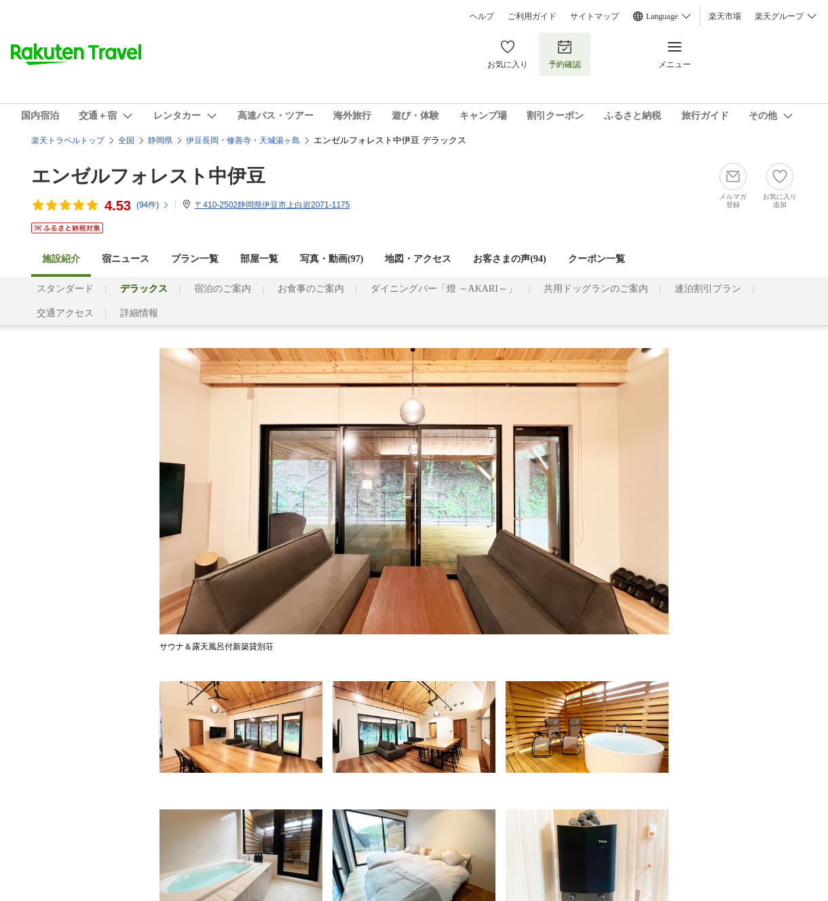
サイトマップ (594, 16)
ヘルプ (482, 16)
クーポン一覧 (596, 259)
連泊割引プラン (708, 289)
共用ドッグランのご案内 (596, 289)
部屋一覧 (259, 259)
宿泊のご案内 (222, 289)
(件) (153, 205)
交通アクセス (65, 313)
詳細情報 (139, 313)
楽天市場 (725, 16)
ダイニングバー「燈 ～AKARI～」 (444, 289)
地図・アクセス (418, 259)
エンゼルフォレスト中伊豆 (148, 176)
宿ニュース (125, 259)
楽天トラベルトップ (68, 140)
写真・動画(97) (331, 259)
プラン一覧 (195, 259)
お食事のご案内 (311, 289)
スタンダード (65, 289)
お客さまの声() (509, 259)
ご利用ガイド (532, 16)
